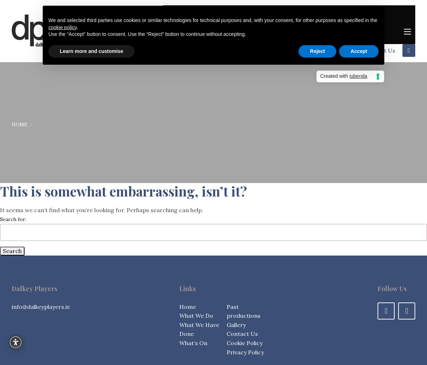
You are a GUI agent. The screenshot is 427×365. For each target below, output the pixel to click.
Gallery (236, 324)
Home (19, 124)
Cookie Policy (245, 343)
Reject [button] (317, 51)
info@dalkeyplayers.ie (41, 306)
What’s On (193, 343)
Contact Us (242, 333)
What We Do (196, 315)
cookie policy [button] (62, 27)
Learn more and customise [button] (91, 51)
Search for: (13, 219)
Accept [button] (358, 51)
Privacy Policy (245, 352)
